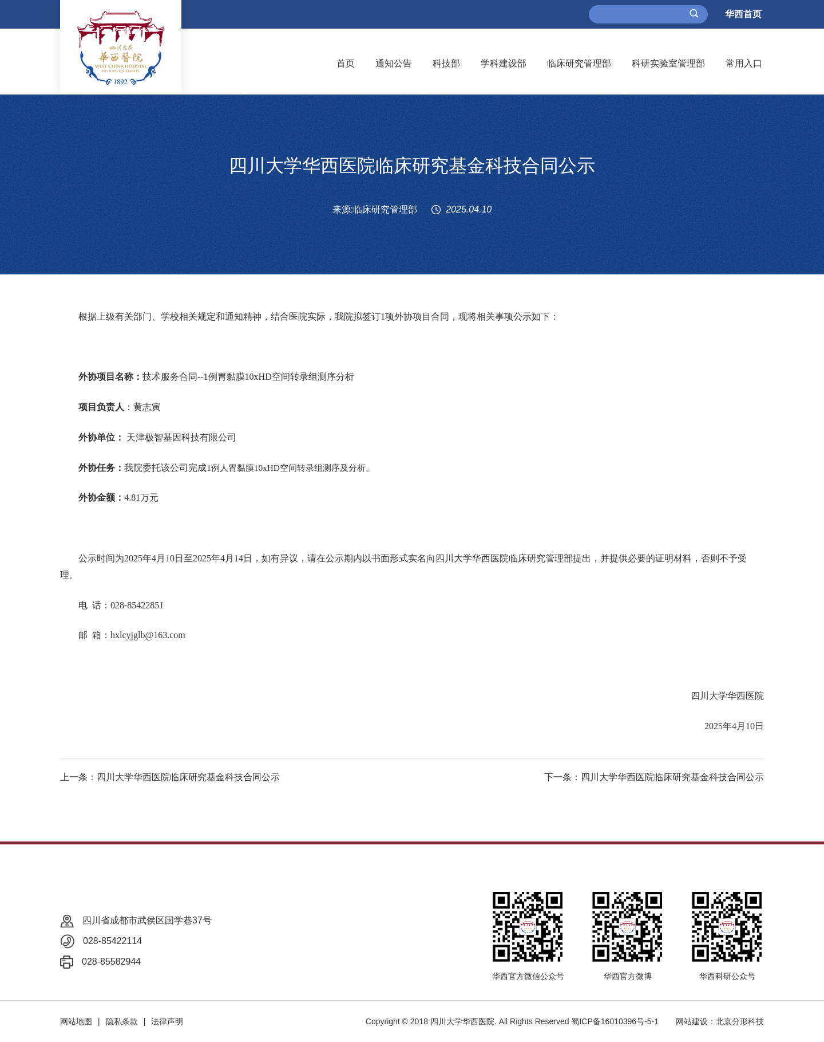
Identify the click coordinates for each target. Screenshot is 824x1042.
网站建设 (692, 1021)
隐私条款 (122, 1021)
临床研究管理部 (579, 63)
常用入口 (744, 63)
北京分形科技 (740, 1021)
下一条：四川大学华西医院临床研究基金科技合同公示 (654, 777)
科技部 (446, 63)
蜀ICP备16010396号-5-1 (615, 1021)
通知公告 (393, 63)
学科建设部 (503, 63)
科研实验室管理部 (668, 63)
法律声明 (167, 1021)
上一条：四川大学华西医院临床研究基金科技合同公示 (170, 777)
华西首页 (743, 14)
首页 (345, 63)
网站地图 (76, 1021)
